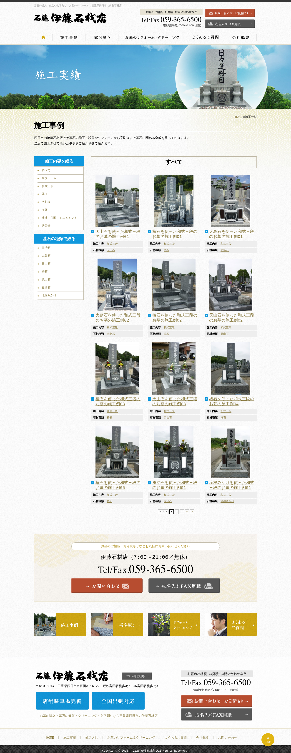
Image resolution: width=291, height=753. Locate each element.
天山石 (111, 249)
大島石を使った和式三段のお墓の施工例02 (117, 316)
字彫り (46, 201)
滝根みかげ (227, 500)
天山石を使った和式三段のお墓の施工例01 (117, 233)
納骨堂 (46, 224)
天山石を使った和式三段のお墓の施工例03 (174, 400)
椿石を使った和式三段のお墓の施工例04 (231, 400)
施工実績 (69, 735)
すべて (46, 169)
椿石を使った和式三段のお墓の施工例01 (174, 233)
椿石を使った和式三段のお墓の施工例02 (174, 316)
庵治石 (168, 500)
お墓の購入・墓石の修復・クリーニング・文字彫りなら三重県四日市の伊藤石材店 (99, 713)
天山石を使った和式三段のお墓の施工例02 (231, 316)
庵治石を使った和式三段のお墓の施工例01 (174, 484)
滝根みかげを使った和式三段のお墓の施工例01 (231, 484)
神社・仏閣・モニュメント (59, 216)
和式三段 (112, 242)
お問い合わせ (227, 735)
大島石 (225, 249)
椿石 (166, 249)
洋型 (45, 209)
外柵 (45, 193)
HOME (238, 115)
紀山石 (46, 278)
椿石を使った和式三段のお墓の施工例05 (117, 484)
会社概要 (202, 735)
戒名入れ (91, 735)
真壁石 (46, 286)
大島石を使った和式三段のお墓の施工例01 (231, 233)
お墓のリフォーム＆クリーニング (131, 735)
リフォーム (49, 177)
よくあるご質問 (175, 735)
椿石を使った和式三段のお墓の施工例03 (117, 400)
